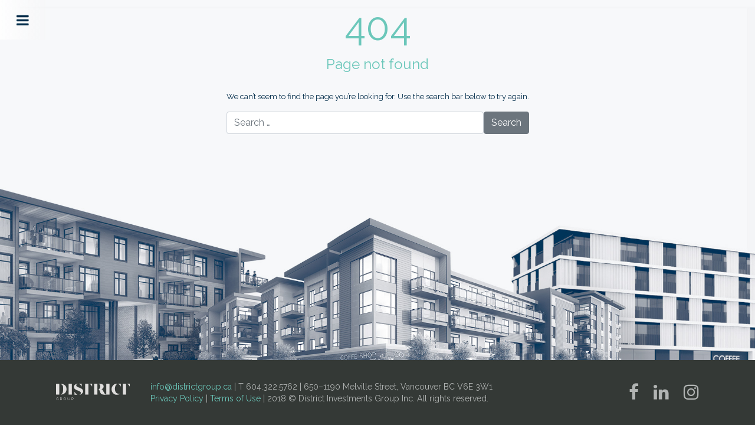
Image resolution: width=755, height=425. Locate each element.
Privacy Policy (176, 398)
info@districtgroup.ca (191, 386)
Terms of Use (235, 398)
